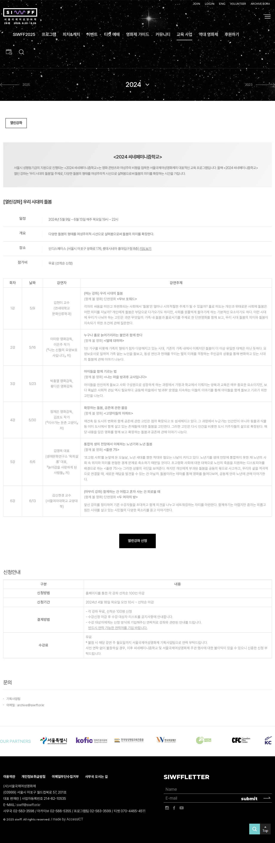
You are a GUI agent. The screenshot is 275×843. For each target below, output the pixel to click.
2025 (26, 85)
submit (249, 798)
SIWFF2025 (24, 34)
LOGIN (209, 3)
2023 (248, 85)
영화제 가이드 (137, 34)
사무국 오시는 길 (96, 777)
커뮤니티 (163, 34)
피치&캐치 (71, 34)
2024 (133, 84)
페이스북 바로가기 (174, 808)
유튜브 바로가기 (181, 808)
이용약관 (9, 777)
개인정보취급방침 (33, 777)
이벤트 (92, 34)
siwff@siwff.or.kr (28, 805)
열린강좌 (16, 123)
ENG (222, 3)
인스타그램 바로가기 (167, 808)
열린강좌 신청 (137, 541)
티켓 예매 (112, 34)
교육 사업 (184, 34)
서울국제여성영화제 (20, 16)
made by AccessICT (68, 819)
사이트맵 (268, 16)
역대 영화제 (208, 34)
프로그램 (49, 34)
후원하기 (232, 34)
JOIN (196, 3)
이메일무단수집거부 (65, 777)
